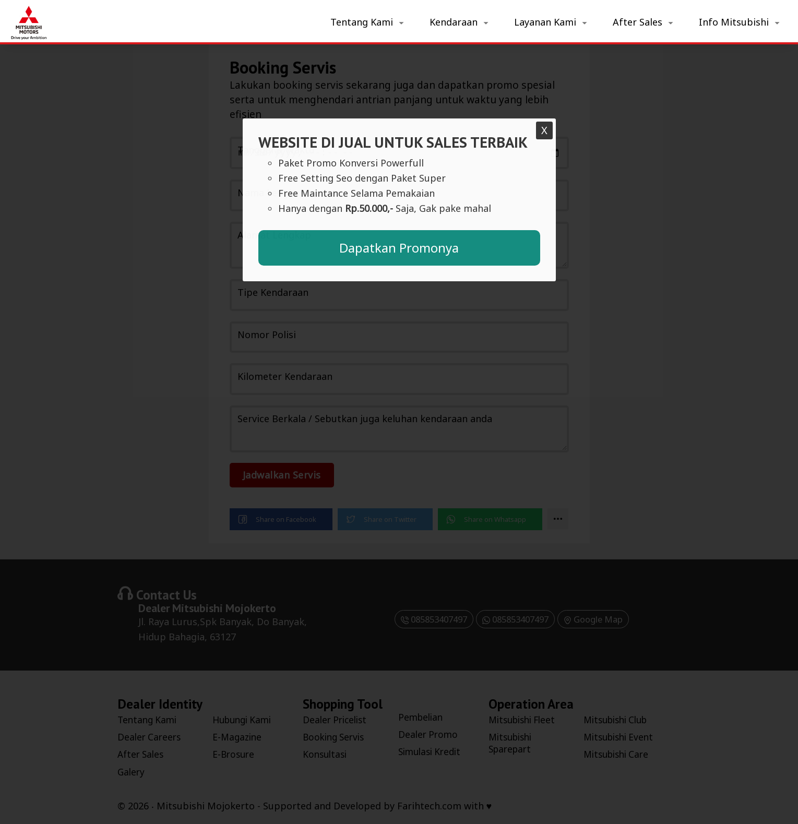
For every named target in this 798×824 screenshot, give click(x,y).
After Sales (637, 22)
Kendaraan (454, 22)
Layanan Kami (545, 22)
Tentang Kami (361, 22)
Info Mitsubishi (734, 22)
